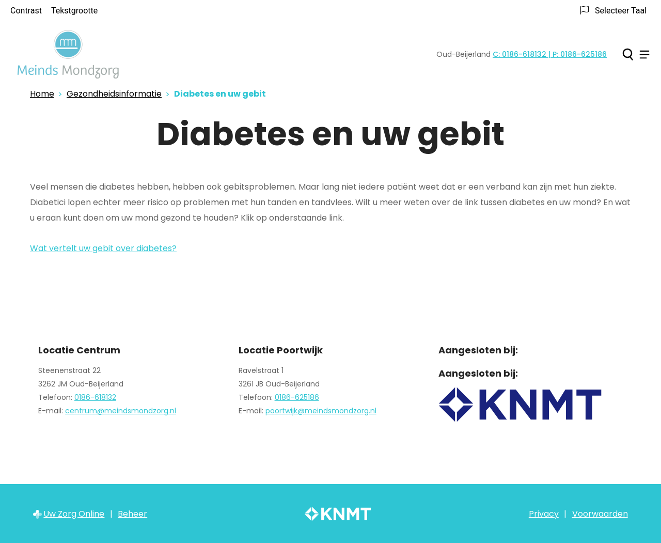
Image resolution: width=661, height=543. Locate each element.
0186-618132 (95, 397)
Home (42, 94)
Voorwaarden (600, 514)
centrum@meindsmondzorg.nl (120, 411)
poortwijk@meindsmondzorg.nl (320, 411)
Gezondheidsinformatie (114, 94)
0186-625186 (297, 397)
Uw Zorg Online (73, 514)
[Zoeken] (627, 54)
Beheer (132, 514)
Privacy (544, 514)
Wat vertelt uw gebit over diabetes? (103, 248)
